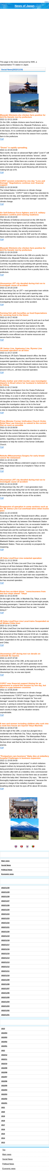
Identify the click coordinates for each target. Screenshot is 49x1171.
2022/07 (4, 1077)
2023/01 (4, 1046)
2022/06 (4, 1081)
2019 (3, 1116)
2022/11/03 (5, 1006)
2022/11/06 (5, 993)
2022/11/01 (5, 1015)
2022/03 (4, 1094)
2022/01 (4, 1103)
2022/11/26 (5, 905)
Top (3, 1150)
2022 (3, 1050)
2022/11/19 (5, 936)
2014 (3, 1138)
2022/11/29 (5, 892)
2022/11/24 (5, 914)
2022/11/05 (5, 997)
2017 (3, 1125)
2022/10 (4, 1064)
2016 (3, 1129)
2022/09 (4, 1068)
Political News (6, 870)
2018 (3, 1121)
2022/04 (4, 1090)
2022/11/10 (5, 975)
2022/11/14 (5, 958)
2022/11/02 (5, 1010)
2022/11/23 (5, 918)
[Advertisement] (24, 34)
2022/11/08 (5, 984)
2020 (3, 1112)
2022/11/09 (5, 980)
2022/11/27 (5, 901)
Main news (5, 861)
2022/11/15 (5, 953)
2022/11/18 (5, 940)
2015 (3, 1134)
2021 (3, 1107)
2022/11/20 (5, 932)
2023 (3, 1029)
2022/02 (4, 1099)
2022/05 (4, 1085)
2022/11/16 (5, 949)
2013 (3, 1142)
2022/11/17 (5, 945)
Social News (6, 865)
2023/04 (4, 1033)
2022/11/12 (5, 967)
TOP (2, 139)
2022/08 (4, 1072)
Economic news (7, 874)
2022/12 (4, 1055)
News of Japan (24, 5)
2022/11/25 (5, 910)
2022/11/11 (5, 971)
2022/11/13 (5, 962)
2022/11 (4, 1059)
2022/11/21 (5, 927)
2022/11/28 (5, 896)
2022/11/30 (5, 888)
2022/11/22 (5, 923)
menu (47, 2)
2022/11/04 (5, 1002)
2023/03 (4, 1037)
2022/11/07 (5, 988)
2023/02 (4, 1042)
